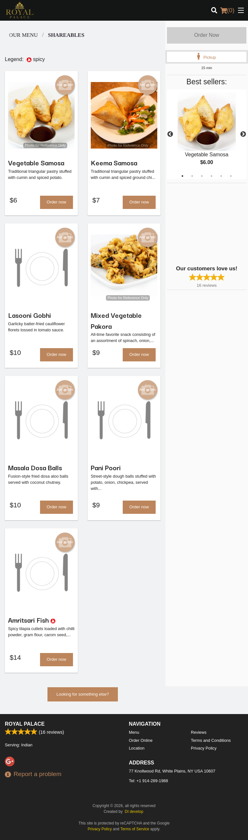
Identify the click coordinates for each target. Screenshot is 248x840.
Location (136, 748)
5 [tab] (221, 176)
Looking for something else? (83, 695)
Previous (170, 134)
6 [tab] (231, 176)
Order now (57, 202)
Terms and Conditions (211, 740)
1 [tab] (182, 176)
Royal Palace (25, 724)
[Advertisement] (207, 223)
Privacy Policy (204, 748)
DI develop (134, 811)
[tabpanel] (207, 134)
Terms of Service (134, 829)
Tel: (148, 780)
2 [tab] (192, 176)
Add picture (65, 85)
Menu (134, 732)
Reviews (198, 732)
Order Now (206, 35)
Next (243, 134)
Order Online (140, 740)
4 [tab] (211, 176)
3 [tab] (202, 176)
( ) (227, 10)
